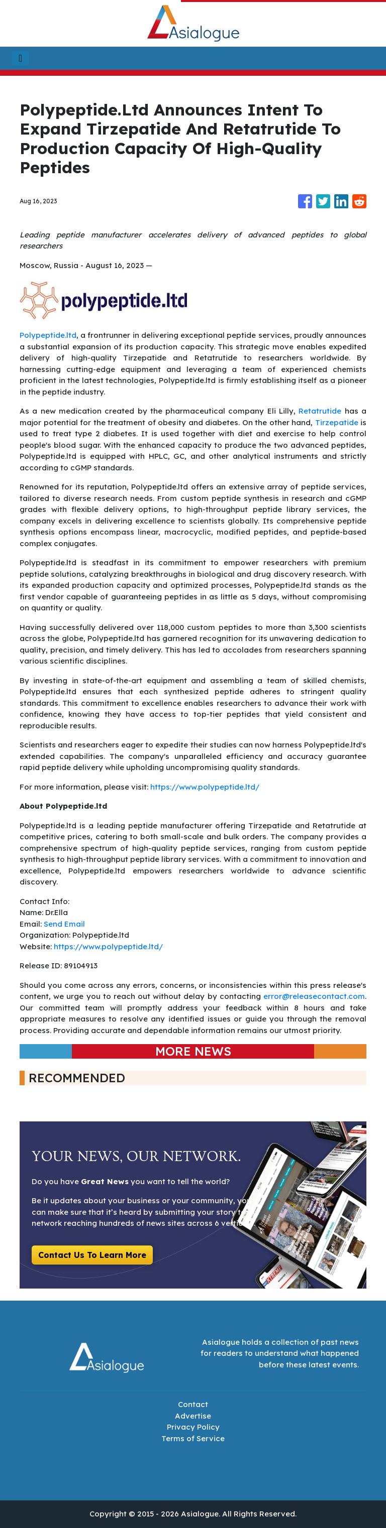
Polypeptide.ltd (48, 335)
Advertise (193, 1416)
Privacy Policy (193, 1427)
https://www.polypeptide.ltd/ (203, 787)
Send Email (64, 924)
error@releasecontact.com (314, 996)
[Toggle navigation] (20, 58)
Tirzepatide (336, 422)
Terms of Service (193, 1438)
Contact (193, 1404)
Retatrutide (320, 411)
